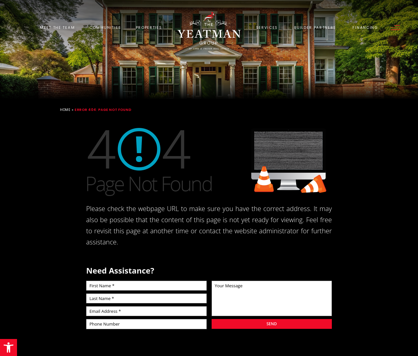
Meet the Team (57, 27)
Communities (105, 27)
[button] (8, 347)
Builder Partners (315, 27)
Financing (365, 27)
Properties (149, 27)
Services (267, 27)
